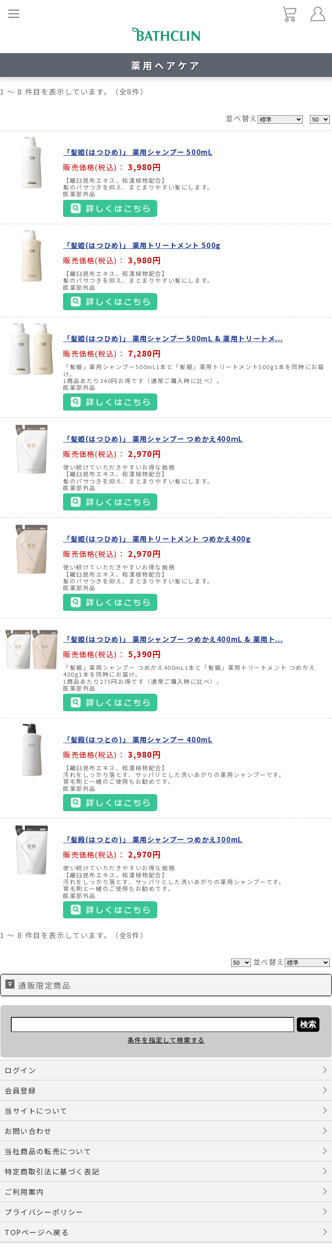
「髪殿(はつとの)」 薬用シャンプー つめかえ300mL (153, 839)
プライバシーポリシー (44, 1211)
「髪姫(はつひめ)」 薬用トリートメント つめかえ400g (157, 538)
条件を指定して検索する (166, 1039)
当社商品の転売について (48, 1151)
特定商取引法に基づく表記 (52, 1171)
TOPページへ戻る (37, 1232)
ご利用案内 (24, 1191)
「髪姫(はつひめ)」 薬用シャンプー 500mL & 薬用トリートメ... (173, 338)
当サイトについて (36, 1110)
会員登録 (20, 1090)
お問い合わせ (28, 1130)
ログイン (20, 1070)
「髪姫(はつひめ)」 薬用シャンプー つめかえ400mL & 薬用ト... (173, 639)
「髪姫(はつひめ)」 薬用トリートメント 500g (142, 245)
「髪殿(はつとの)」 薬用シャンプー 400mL (138, 739)
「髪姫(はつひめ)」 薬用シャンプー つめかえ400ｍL (153, 438)
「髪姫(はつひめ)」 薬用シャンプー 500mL (138, 152)
